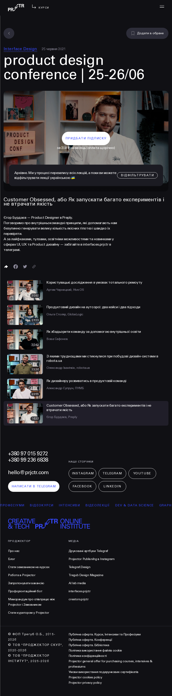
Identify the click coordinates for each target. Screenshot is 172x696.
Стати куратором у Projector (28, 613)
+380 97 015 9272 (28, 453)
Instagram (83, 473)
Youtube (142, 473)
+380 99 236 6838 (28, 460)
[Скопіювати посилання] (34, 266)
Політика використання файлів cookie (95, 650)
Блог (11, 559)
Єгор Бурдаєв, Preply (61, 417)
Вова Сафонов (57, 339)
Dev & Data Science (139, 505)
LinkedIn (112, 486)
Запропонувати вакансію (26, 583)
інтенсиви (74, 505)
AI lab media (77, 583)
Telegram (112, 473)
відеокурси (47, 505)
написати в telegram (34, 486)
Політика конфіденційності (88, 656)
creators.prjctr (79, 599)
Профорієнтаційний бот (25, 591)
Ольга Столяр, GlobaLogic (64, 314)
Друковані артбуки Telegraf (88, 551)
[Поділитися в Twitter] (25, 266)
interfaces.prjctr (80, 591)
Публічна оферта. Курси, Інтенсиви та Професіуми (105, 634)
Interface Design (20, 48)
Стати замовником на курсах (28, 567)
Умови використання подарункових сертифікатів (103, 672)
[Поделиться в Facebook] (15, 266)
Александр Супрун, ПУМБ (65, 388)
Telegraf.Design (79, 567)
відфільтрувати (137, 175)
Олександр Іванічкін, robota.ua (68, 368)
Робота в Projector (21, 575)
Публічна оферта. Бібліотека (89, 645)
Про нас (14, 551)
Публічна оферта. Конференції (90, 640)
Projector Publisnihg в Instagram (92, 559)
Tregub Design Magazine (86, 575)
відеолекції (103, 505)
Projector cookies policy (85, 677)
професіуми (17, 505)
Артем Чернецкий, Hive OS (65, 290)
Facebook (82, 486)
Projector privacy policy (85, 683)
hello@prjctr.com (28, 472)
